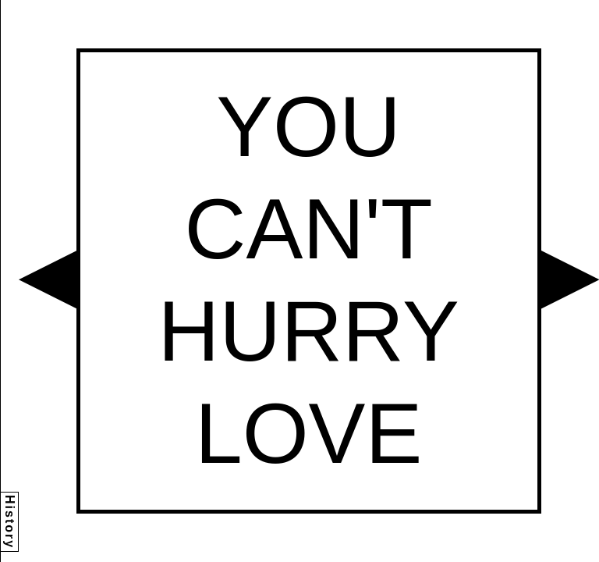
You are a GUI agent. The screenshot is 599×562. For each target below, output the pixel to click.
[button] (47, 279)
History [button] (9, 522)
